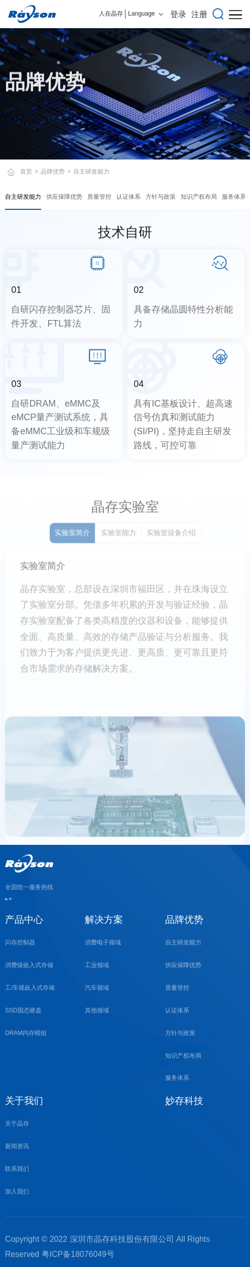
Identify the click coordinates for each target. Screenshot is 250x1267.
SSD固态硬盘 (23, 1010)
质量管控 (99, 196)
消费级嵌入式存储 (29, 965)
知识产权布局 (199, 196)
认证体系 (128, 196)
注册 (199, 14)
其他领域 (97, 1010)
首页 (26, 171)
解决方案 (104, 919)
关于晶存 (17, 1123)
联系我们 (17, 1168)
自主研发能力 (23, 196)
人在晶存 (111, 13)
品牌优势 (53, 171)
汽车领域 (97, 987)
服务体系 (234, 196)
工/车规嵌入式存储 (30, 987)
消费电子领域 (103, 942)
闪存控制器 (20, 942)
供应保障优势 (64, 196)
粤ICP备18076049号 (78, 1254)
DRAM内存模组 (26, 1033)
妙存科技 (184, 1100)
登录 (178, 14)
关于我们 (24, 1100)
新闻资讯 (17, 1146)
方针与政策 (161, 196)
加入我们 (17, 1191)
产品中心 (24, 919)
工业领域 (97, 965)
